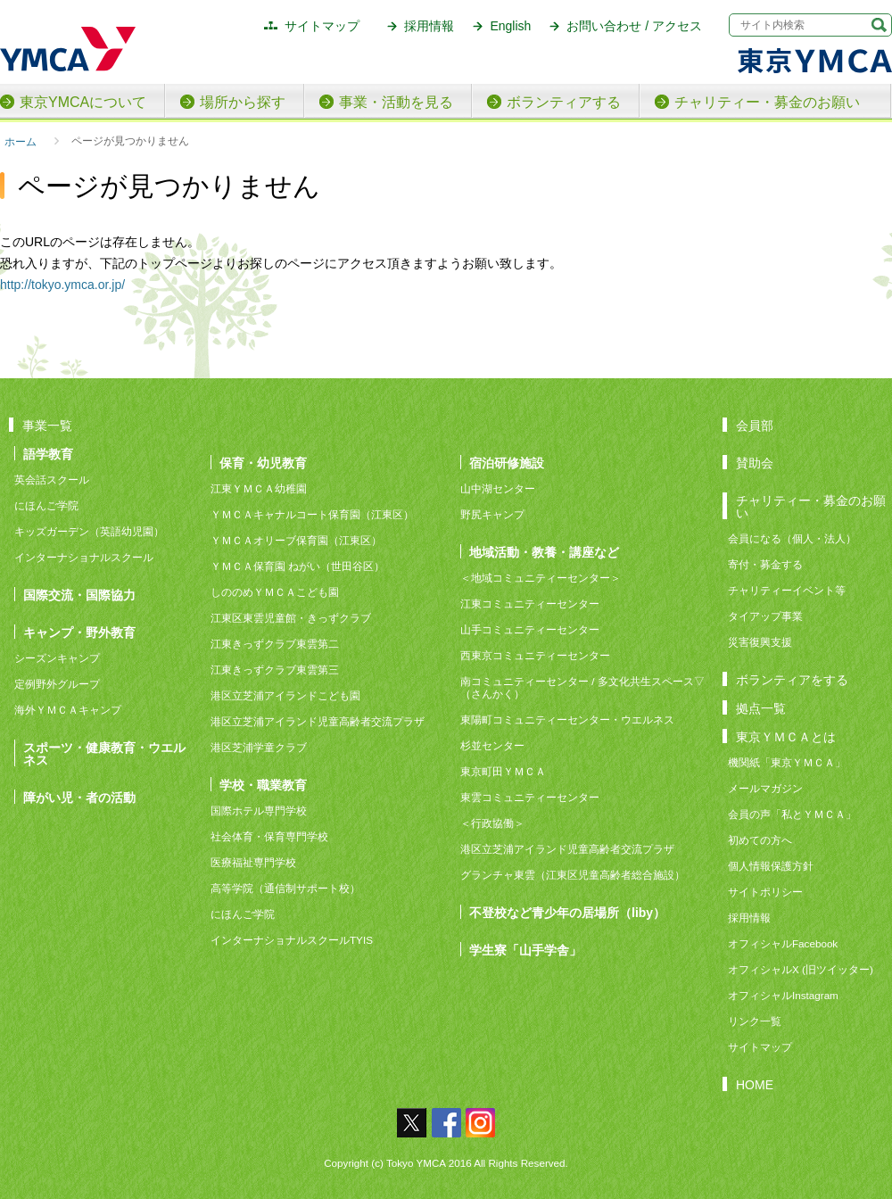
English (510, 26)
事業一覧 (47, 425)
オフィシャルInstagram (783, 995)
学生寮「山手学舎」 (525, 949)
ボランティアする (564, 102)
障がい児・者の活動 (79, 797)
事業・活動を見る (396, 102)
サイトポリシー (765, 891)
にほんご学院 (46, 505)
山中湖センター (497, 488)
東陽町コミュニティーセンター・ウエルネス (567, 719)
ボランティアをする (792, 679)
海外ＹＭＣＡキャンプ (67, 709)
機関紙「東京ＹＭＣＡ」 (787, 762)
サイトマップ (322, 26)
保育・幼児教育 (263, 462)
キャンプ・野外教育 (79, 632)
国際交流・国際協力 (79, 594)
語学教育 (48, 453)
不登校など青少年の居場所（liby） (567, 912)
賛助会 (754, 462)
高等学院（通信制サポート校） (285, 888)
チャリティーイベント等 (787, 590)
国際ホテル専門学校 (264, 810)
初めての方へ (760, 840)
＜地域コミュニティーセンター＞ (540, 577)
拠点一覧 (761, 708)
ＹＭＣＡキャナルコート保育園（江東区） (312, 514)
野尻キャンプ (492, 514)
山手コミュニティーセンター (529, 629)
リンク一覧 (754, 1021)
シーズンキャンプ (57, 658)
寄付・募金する (765, 564)
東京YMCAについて (83, 102)
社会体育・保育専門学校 (269, 836)
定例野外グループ (57, 684)
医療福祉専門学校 (253, 862)
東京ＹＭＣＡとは (786, 736)
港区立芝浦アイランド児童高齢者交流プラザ (318, 721)
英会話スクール (51, 479)
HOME (754, 1084)
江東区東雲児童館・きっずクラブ (291, 618)
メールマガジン (765, 788)
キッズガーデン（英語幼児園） (89, 531)
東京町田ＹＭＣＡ (503, 771)
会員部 (754, 425)
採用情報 (429, 26)
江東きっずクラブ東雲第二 (275, 643)
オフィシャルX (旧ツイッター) (800, 969)
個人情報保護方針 (771, 866)
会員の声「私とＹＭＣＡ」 (792, 814)
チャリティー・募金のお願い (767, 102)
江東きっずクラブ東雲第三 (275, 669)
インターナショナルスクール (83, 557)
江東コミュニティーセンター (529, 603)
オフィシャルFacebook (783, 943)
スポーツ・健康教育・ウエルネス (104, 753)
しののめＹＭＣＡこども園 (275, 592)
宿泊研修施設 (506, 462)
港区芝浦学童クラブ (259, 747)
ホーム (20, 141)
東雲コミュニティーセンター (529, 797)
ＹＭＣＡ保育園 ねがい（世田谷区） (297, 566)
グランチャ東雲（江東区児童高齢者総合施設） (572, 875)
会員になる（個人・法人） (792, 538)
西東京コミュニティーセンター (535, 655)
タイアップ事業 (765, 616)
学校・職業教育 (263, 784)
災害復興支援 (760, 642)
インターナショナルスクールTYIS (292, 940)
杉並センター (492, 745)
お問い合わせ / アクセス (634, 26)
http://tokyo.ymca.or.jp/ (62, 284)
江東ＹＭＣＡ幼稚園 (259, 488)
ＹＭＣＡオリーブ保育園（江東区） (296, 540)
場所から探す (242, 102)
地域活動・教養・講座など (544, 551)
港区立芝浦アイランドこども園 (285, 695)
